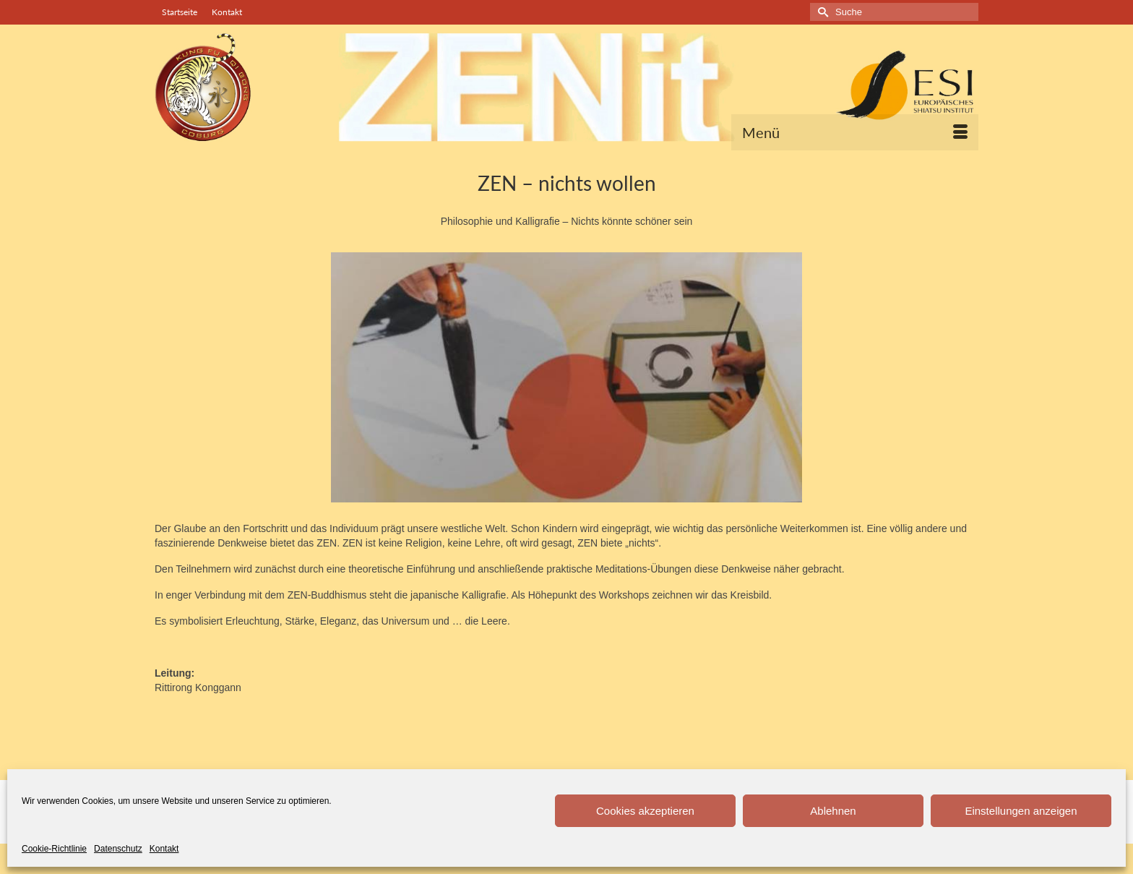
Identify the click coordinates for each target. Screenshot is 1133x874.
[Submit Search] (821, 12)
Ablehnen (833, 811)
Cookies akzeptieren (645, 811)
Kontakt (164, 849)
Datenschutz (118, 849)
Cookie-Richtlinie (54, 849)
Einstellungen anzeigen (1021, 811)
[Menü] (854, 132)
